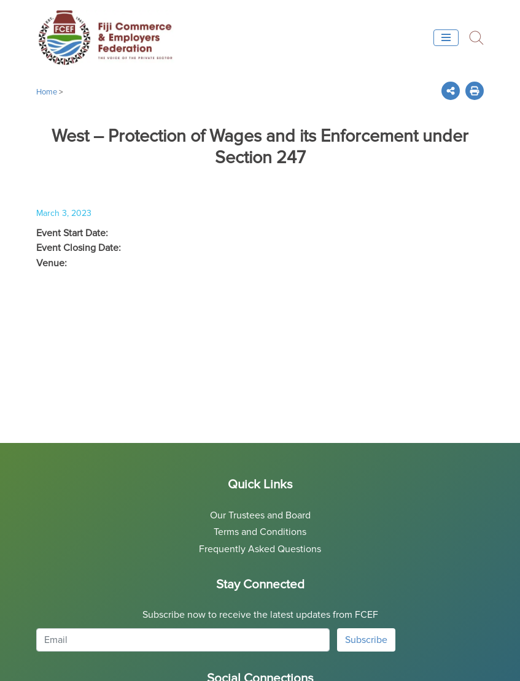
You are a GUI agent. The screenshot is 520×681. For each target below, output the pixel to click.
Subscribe (366, 640)
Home (46, 92)
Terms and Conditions (260, 532)
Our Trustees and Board (260, 515)
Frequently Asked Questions (260, 549)
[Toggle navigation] (446, 37)
